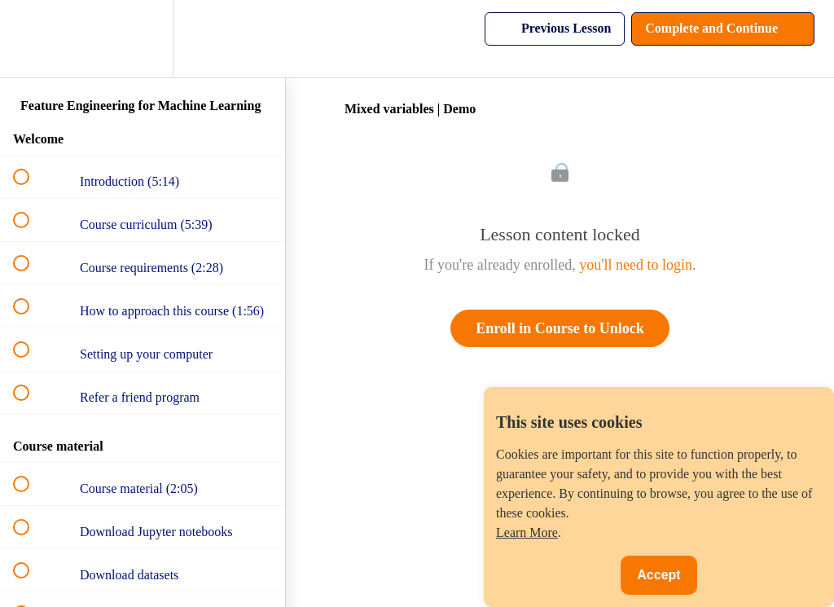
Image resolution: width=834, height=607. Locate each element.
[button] (30, 38)
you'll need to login (635, 265)
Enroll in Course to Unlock (560, 328)
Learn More (527, 532)
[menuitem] (142, 38)
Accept (658, 575)
